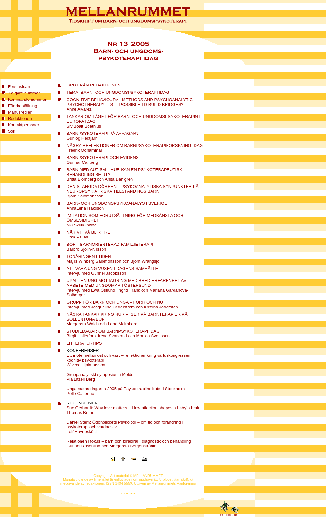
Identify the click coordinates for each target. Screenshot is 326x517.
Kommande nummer (27, 99)
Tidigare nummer (24, 93)
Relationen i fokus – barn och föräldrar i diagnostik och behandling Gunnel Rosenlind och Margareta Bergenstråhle (129, 443)
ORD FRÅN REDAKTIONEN (94, 85)
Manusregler (20, 112)
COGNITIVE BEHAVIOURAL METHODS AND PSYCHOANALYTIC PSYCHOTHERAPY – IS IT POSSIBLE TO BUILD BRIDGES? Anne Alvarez (130, 104)
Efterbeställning (22, 105)
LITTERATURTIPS (84, 343)
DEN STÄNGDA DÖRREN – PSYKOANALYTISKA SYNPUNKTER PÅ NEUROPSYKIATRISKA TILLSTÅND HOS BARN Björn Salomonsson (133, 191)
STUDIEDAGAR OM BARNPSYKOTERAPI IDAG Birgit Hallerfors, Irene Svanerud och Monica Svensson (118, 333)
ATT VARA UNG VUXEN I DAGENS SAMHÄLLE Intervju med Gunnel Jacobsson (112, 271)
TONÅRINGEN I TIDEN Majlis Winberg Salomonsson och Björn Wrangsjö (113, 259)
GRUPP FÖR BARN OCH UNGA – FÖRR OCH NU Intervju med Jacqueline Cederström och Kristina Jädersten (122, 304)
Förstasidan (19, 86)
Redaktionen (20, 118)
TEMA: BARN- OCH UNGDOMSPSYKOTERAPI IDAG (118, 92)
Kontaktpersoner (23, 124)
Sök (11, 131)
